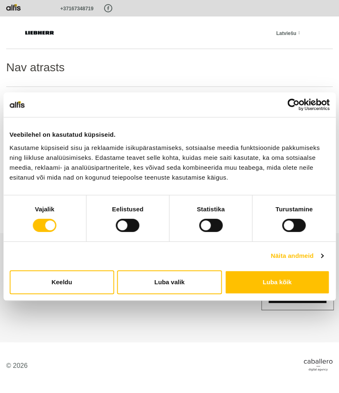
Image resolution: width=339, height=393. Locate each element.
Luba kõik (277, 281)
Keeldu (62, 281)
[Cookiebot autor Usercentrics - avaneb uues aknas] (293, 104)
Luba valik (169, 281)
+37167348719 (76, 9)
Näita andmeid (292, 255)
